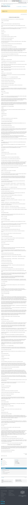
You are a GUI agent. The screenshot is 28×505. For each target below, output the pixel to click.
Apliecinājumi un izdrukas (11, 494)
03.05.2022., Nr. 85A (7, 5)
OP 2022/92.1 (6, 11)
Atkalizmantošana (11, 493)
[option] (7, 481)
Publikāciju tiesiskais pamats (12, 495)
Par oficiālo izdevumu (3, 493)
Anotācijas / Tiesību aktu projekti (6, 472)
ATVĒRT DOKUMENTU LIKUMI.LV (6, 470)
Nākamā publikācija (24, 6)
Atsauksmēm (2, 496)
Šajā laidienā (4, 4)
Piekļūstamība (2, 495)
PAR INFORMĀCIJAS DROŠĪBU (4, 464)
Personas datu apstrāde (3, 494)
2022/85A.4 (9, 6)
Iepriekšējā (3, 477)
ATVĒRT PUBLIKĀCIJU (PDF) (4, 462)
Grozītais (4, 471)
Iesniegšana (10, 492)
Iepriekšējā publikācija (19, 6)
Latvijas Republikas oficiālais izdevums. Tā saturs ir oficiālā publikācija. (14, 487)
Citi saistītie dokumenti (5, 473)
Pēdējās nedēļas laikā (8, 4)
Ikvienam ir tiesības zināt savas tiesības (22, 496)
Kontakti (2, 492)
